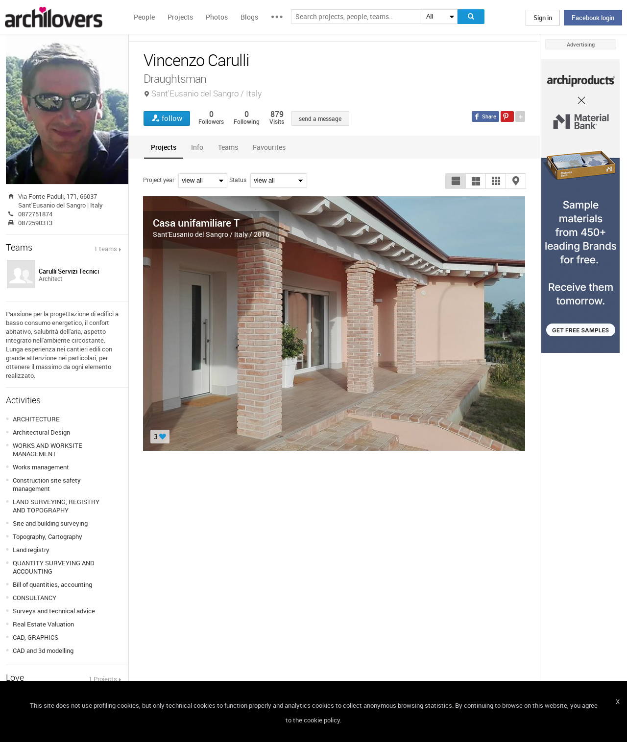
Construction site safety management (47, 484)
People (144, 17)
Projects (180, 17)
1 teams (105, 249)
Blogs (249, 17)
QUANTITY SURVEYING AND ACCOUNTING (54, 567)
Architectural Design (41, 432)
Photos (217, 17)
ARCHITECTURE (36, 419)
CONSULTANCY (34, 597)
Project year (158, 180)
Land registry (31, 549)
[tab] (164, 147)
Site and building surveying (50, 523)
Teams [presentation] (228, 147)
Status (237, 180)
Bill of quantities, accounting (52, 584)
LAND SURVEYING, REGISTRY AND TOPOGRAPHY (56, 505)
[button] (455, 181)
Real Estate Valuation (43, 624)
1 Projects (103, 679)
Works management (41, 467)
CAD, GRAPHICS (35, 637)
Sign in (542, 17)
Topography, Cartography (47, 536)
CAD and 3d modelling (43, 650)
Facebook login (593, 17)
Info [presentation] (197, 147)
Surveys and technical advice (54, 610)
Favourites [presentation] (269, 147)
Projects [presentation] (163, 147)
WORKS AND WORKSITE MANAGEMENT (47, 449)
